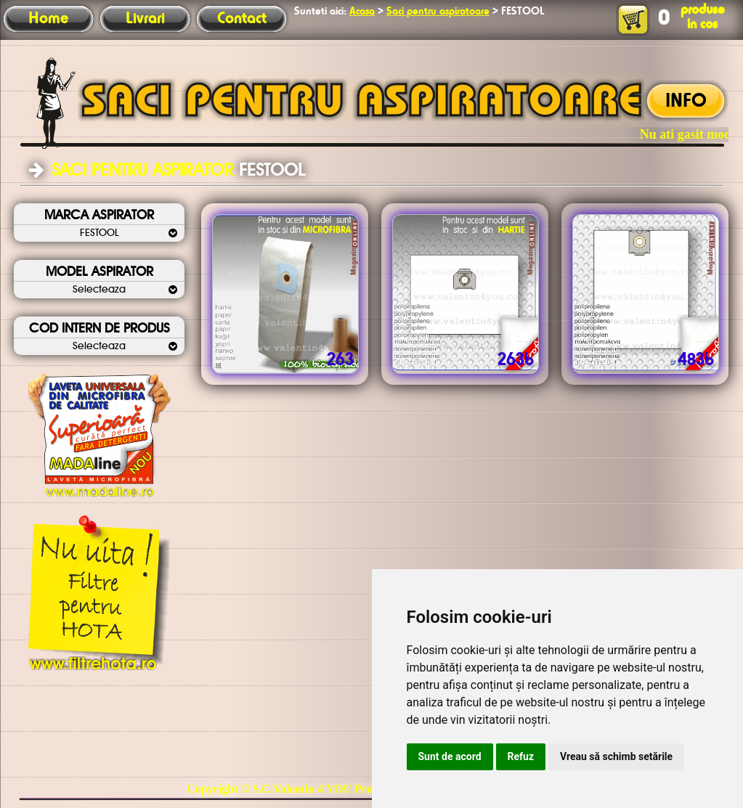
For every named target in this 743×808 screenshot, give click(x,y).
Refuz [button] (521, 756)
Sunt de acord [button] (450, 756)
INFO (686, 101)
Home (48, 19)
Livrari (145, 19)
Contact (242, 19)
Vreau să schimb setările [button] (616, 756)
